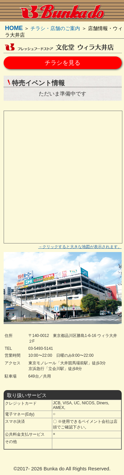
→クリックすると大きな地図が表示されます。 (80, 246)
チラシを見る (62, 62)
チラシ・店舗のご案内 (55, 28)
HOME (14, 28)
